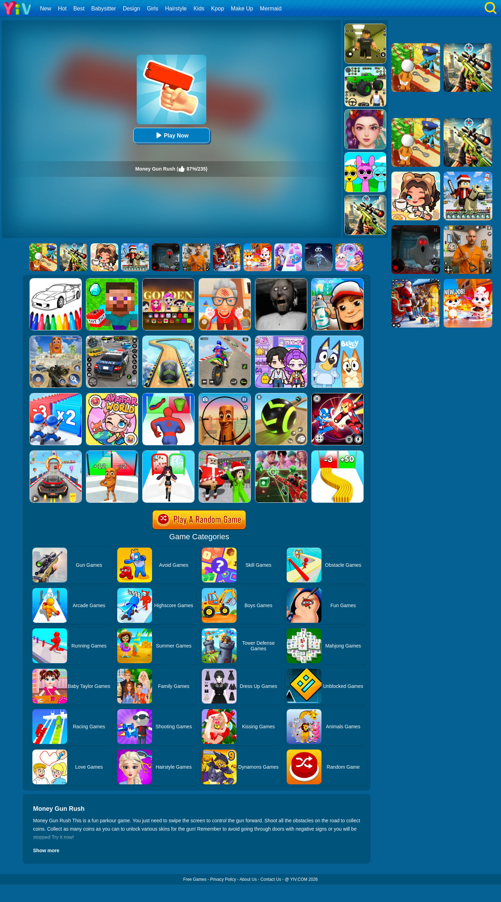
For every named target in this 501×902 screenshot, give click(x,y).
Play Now (171, 135)
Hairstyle (176, 8)
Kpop (217, 8)
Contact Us (271, 879)
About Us (248, 879)
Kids (198, 8)
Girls (152, 8)
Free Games (194, 879)
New (45, 8)
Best (79, 8)
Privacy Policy (223, 879)
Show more (46, 850)
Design (131, 8)
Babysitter (103, 8)
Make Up (242, 8)
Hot (62, 8)
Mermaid (270, 8)
